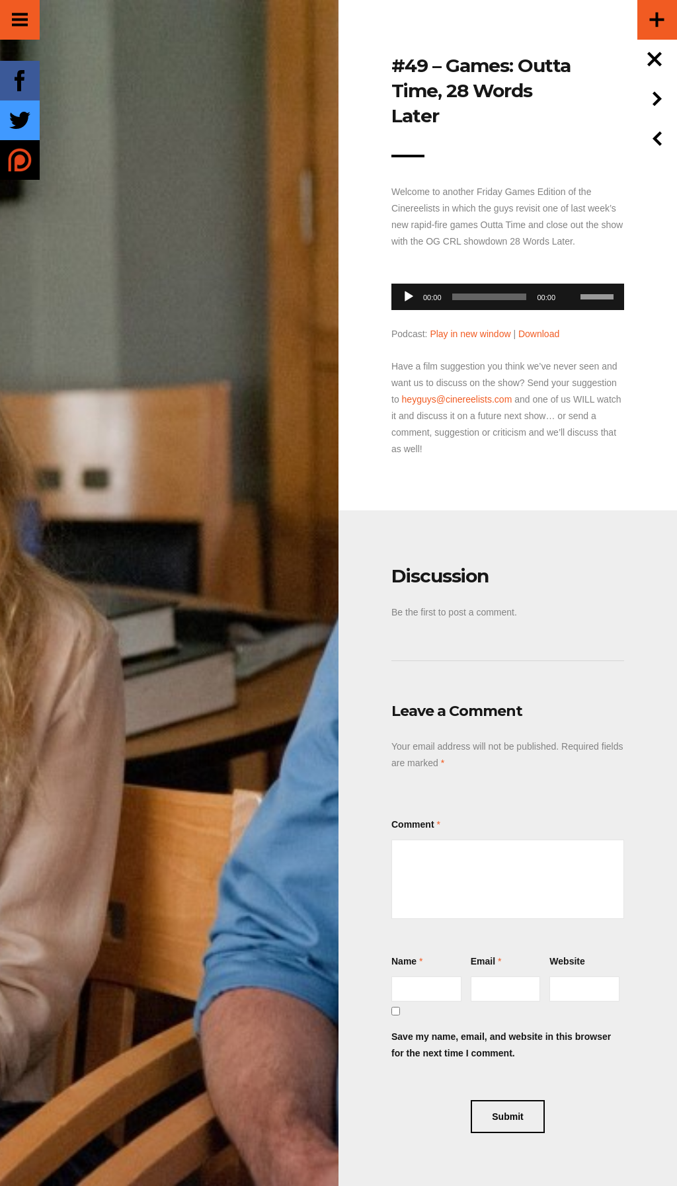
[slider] (489, 297)
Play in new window (470, 334)
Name (404, 961)
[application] (507, 293)
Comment (412, 824)
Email (483, 961)
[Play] (408, 296)
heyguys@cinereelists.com (457, 399)
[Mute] (570, 276)
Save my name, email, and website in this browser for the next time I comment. (501, 1044)
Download (538, 334)
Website (566, 961)
